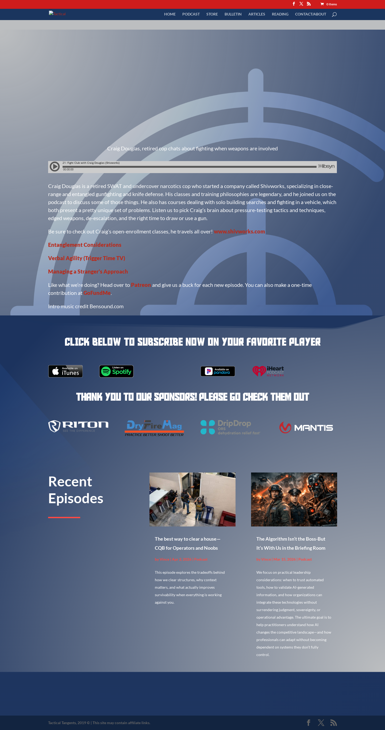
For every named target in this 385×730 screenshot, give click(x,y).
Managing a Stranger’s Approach (88, 271)
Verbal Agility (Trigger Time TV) (86, 258)
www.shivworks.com (239, 231)
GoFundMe (97, 293)
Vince (164, 559)
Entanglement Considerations (84, 244)
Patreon (141, 285)
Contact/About (310, 14)
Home (170, 14)
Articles (256, 14)
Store (212, 14)
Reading (280, 14)
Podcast (191, 14)
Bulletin (233, 14)
